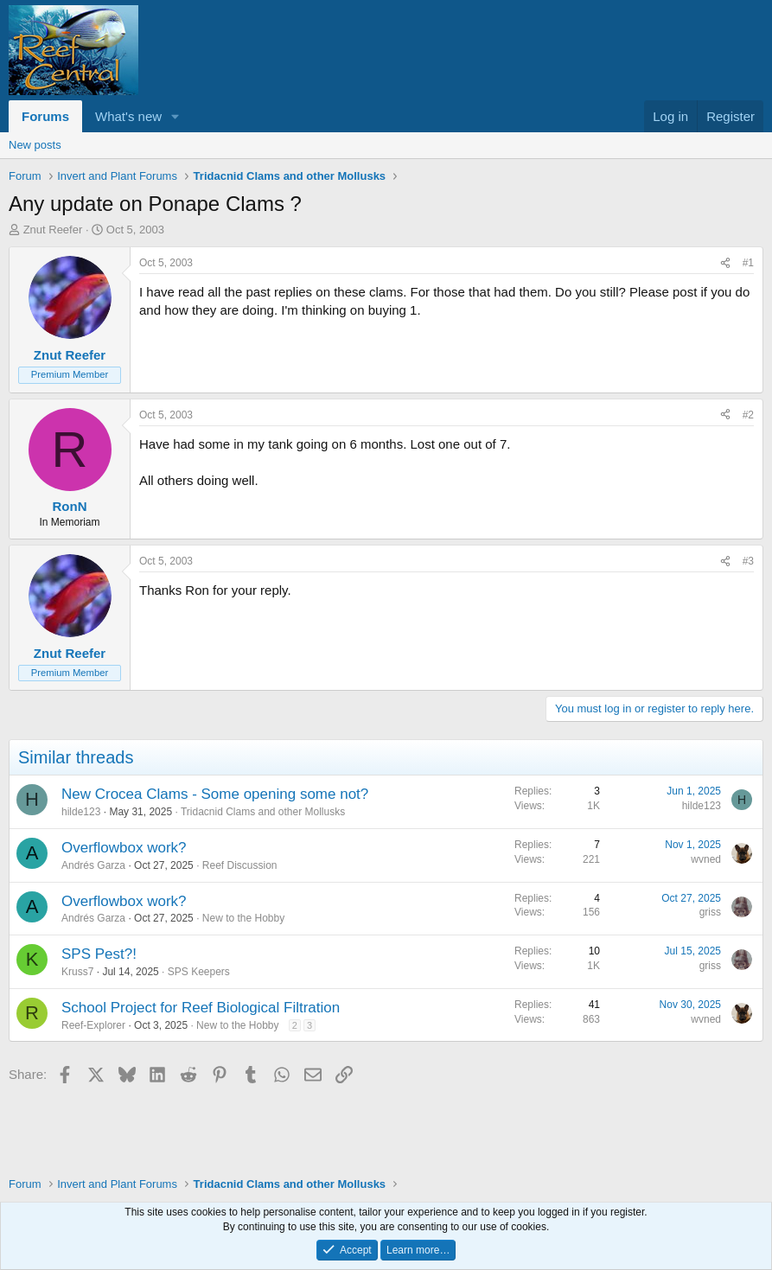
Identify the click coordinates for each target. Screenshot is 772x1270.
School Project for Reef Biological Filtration (200, 1007)
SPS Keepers (199, 972)
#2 (748, 415)
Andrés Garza (93, 865)
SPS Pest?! (99, 954)
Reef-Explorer (93, 1025)
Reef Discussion (240, 865)
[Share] (725, 263)
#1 (748, 263)
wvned (706, 859)
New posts (35, 144)
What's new (128, 116)
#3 (748, 561)
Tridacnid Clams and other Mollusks (263, 812)
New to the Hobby (243, 918)
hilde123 (80, 812)
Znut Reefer (53, 229)
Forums (45, 116)
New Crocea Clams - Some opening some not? (214, 794)
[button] (175, 116)
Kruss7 (77, 972)
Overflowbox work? (124, 847)
